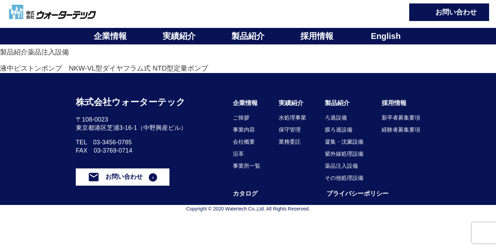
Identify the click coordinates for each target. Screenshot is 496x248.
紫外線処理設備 (344, 154)
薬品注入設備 (48, 52)
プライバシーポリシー (358, 193)
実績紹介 (179, 36)
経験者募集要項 (401, 130)
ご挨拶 (241, 118)
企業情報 (110, 36)
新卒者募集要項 (401, 118)
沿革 (238, 154)
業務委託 (290, 142)
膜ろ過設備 (338, 130)
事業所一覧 (246, 166)
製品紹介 (248, 36)
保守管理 (290, 130)
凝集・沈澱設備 (344, 142)
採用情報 (316, 36)
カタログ (245, 193)
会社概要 (244, 142)
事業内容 (244, 130)
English (386, 36)
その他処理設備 (344, 178)
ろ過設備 (336, 118)
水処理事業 (292, 118)
